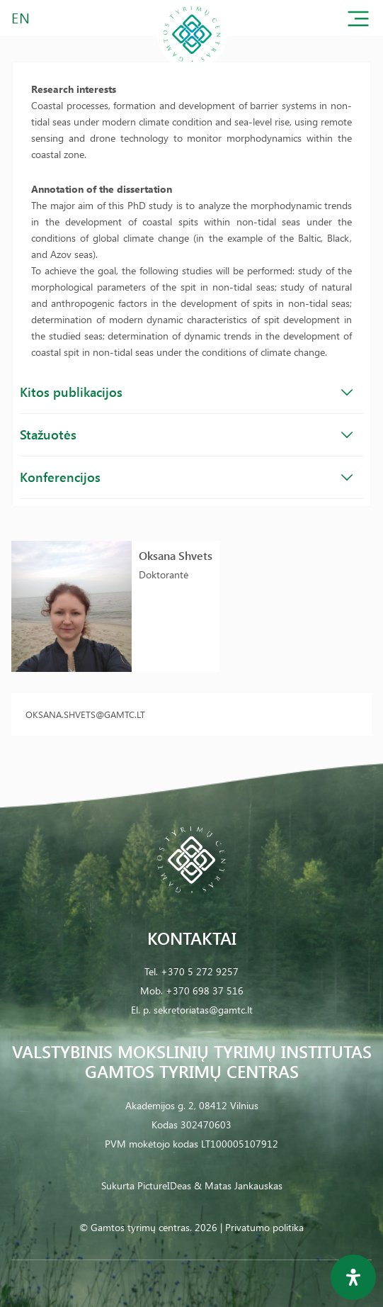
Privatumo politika (264, 1227)
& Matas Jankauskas (238, 1185)
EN (21, 17)
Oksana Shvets (175, 555)
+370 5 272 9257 (200, 971)
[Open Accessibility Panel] (353, 1277)
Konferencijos (186, 477)
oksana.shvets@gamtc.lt (85, 714)
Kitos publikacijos (186, 391)
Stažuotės (186, 434)
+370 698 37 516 (205, 990)
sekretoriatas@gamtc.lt (203, 1009)
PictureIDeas (164, 1185)
